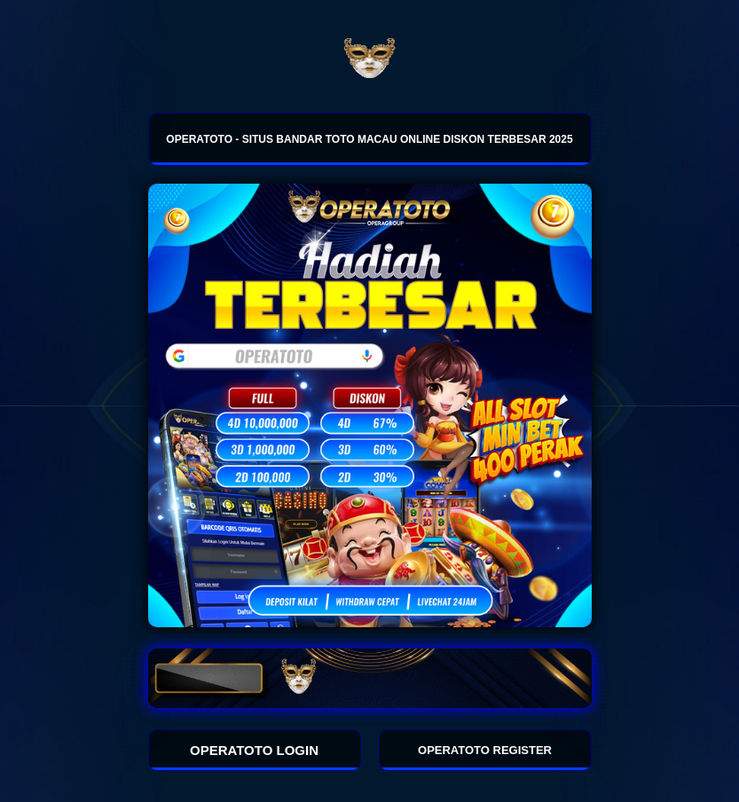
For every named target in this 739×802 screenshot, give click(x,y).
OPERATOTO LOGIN (254, 750)
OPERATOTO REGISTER (485, 750)
